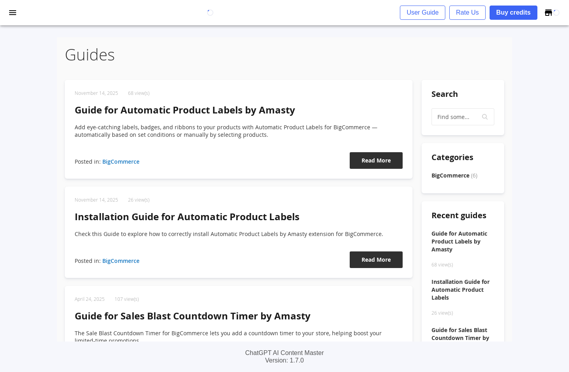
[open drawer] (13, 13)
